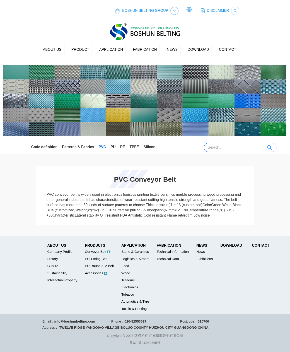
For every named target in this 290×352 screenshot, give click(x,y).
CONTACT (227, 49)
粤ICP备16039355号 (145, 343)
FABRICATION (145, 49)
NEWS (172, 49)
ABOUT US (52, 49)
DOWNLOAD (198, 49)
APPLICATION (111, 49)
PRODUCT (80, 49)
